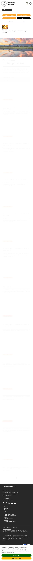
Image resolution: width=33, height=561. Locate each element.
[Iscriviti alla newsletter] (15, 503)
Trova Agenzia (7, 508)
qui (25, 549)
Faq (5, 511)
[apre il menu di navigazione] (30, 3)
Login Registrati (23, 15)
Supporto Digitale (9, 15)
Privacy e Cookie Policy (9, 514)
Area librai (6, 509)
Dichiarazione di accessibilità (10, 521)
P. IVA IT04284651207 (7, 529)
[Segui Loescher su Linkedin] (9, 503)
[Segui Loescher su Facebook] (4, 503)
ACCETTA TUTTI (16, 555)
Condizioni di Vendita (8, 518)
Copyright (6, 517)
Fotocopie (6, 520)
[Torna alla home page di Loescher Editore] (8, 3)
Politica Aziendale (6, 539)
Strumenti (9, 18)
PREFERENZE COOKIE (17, 558)
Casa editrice (6, 506)
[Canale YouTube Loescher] (12, 503)
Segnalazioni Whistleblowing (10, 515)
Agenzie (23, 18)
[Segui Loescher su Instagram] (7, 503)
